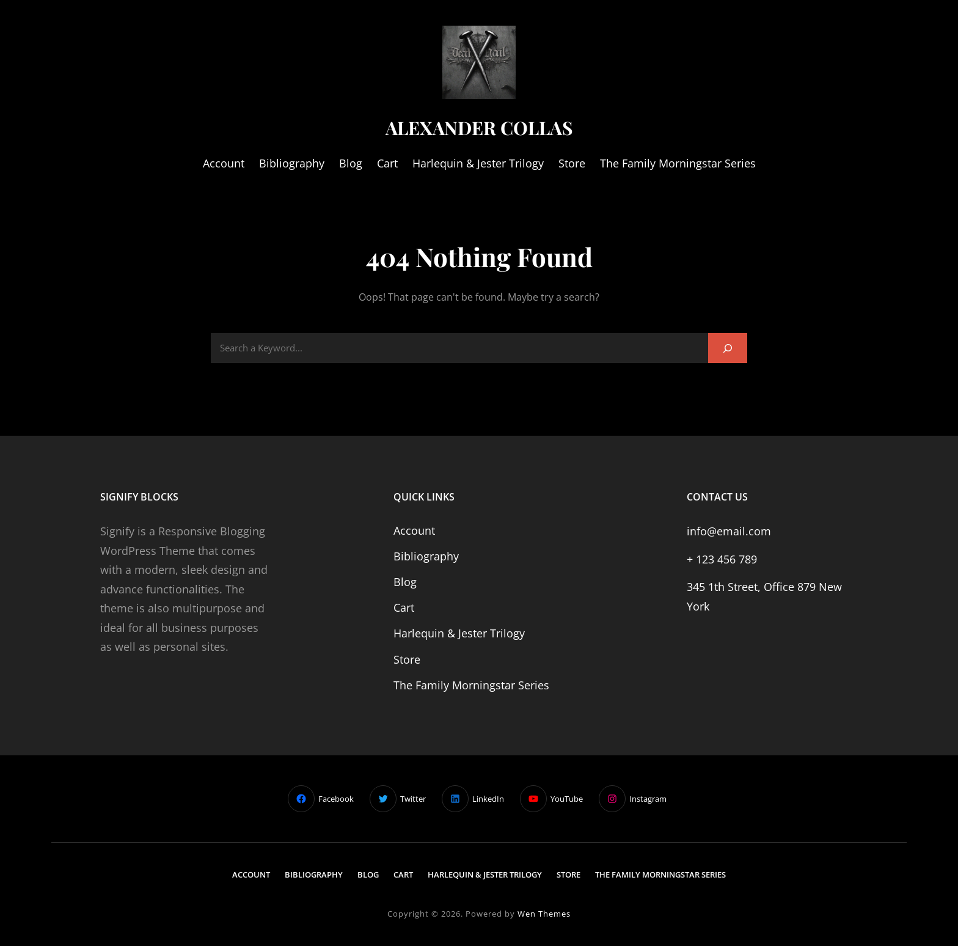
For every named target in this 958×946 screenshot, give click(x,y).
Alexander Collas (479, 127)
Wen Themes (544, 913)
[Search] (727, 348)
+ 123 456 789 (722, 559)
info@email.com (729, 531)
